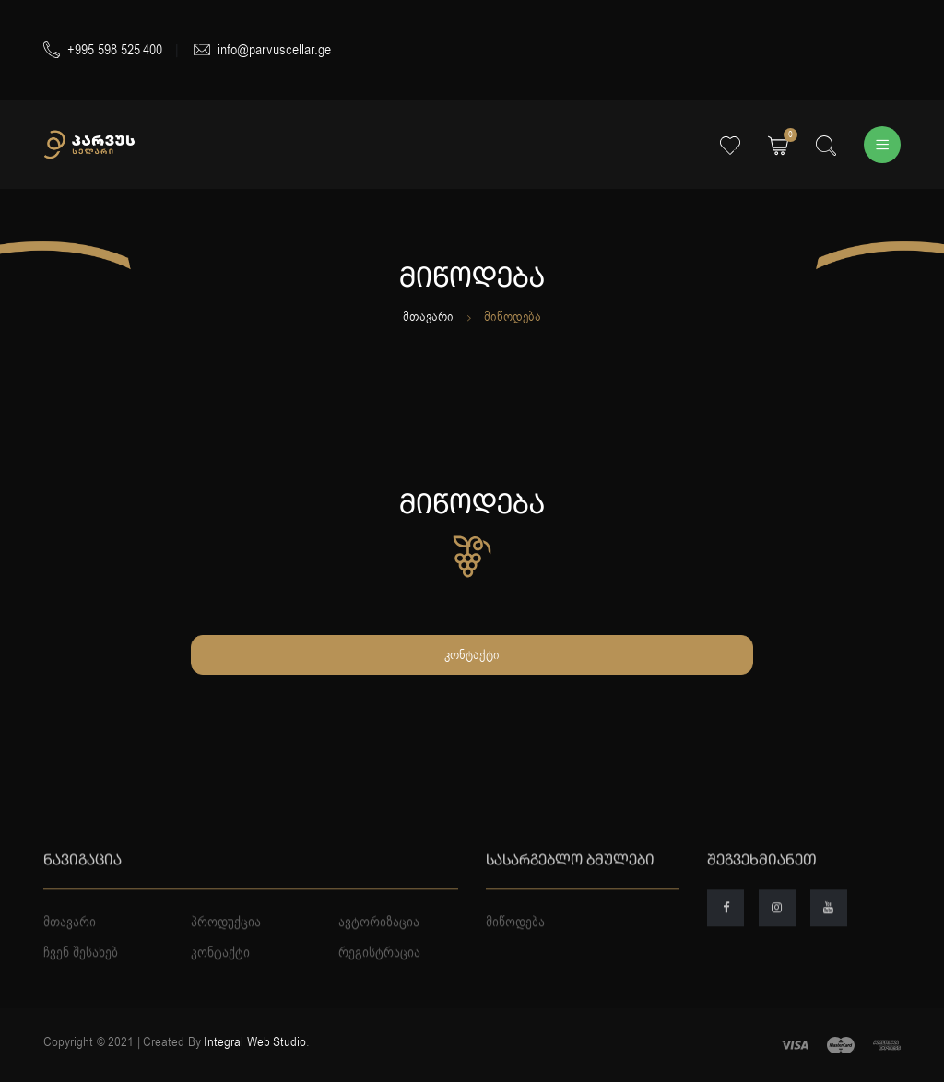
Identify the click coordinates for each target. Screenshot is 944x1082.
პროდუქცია (226, 957)
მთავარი (428, 316)
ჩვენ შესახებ (80, 989)
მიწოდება (515, 957)
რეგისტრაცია (379, 989)
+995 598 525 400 (102, 50)
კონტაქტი (472, 655)
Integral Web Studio (255, 1042)
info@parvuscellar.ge (262, 50)
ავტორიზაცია (378, 957)
